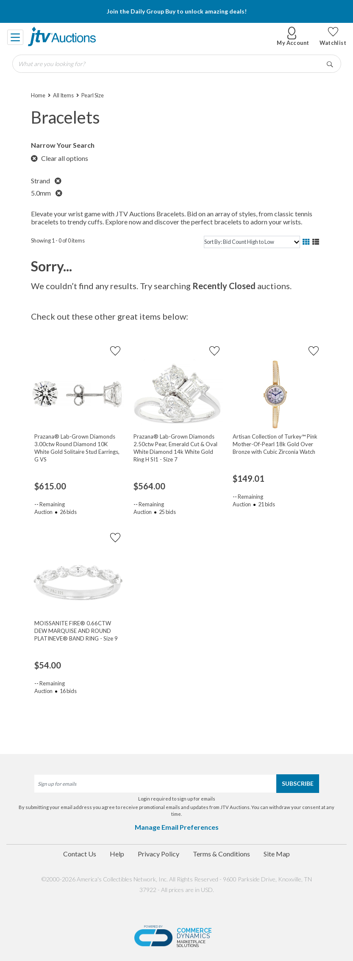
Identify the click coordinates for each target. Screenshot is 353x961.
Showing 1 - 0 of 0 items (58, 240)
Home (38, 95)
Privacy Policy (158, 854)
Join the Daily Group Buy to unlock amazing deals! (177, 11)
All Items (63, 95)
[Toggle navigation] (16, 36)
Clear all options (59, 158)
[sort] (251, 242)
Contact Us (79, 854)
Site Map (277, 854)
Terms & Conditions (221, 854)
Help (117, 854)
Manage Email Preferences (177, 827)
